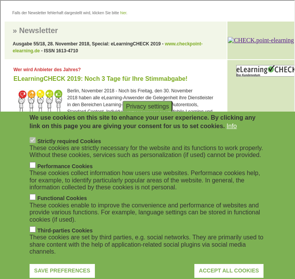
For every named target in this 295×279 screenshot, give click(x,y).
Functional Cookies (62, 210)
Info (232, 137)
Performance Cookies (65, 178)
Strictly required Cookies (69, 153)
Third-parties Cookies (65, 242)
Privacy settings (147, 118)
